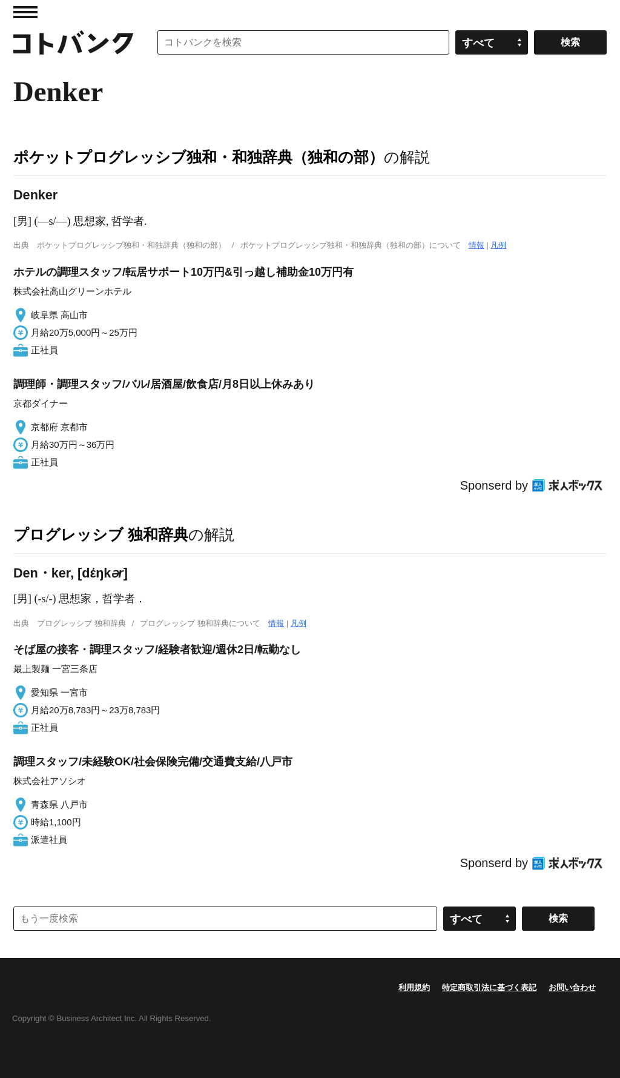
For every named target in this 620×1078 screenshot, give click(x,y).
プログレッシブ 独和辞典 (100, 534)
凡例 (498, 245)
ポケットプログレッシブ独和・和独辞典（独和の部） (198, 156)
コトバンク (73, 42)
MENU (25, 12)
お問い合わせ (572, 987)
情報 (476, 245)
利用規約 (414, 987)
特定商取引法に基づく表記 (489, 987)
